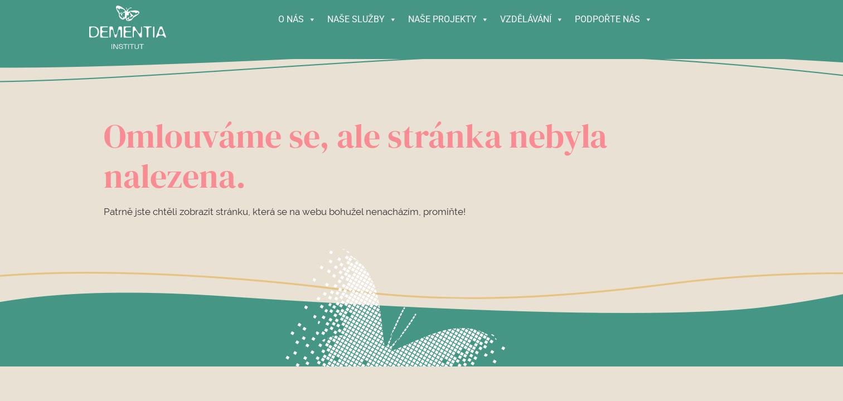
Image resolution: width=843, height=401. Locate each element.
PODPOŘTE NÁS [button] (613, 16)
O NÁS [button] (297, 16)
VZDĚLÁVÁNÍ (532, 16)
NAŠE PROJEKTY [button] (448, 16)
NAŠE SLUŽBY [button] (362, 16)
